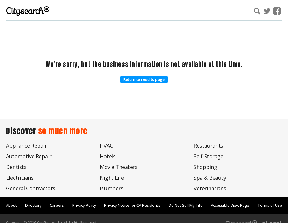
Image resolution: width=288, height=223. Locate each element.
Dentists (16, 167)
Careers (57, 205)
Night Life (112, 177)
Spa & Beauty (210, 177)
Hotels (107, 156)
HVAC (106, 145)
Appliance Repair (26, 145)
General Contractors (30, 188)
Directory (33, 205)
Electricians (19, 177)
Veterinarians (210, 188)
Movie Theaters (118, 167)
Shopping (205, 167)
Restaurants (208, 145)
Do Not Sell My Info (186, 205)
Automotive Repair (29, 156)
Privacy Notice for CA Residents (132, 205)
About (11, 205)
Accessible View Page (230, 205)
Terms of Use (270, 205)
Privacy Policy (84, 205)
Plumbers (111, 188)
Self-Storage (208, 156)
